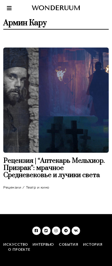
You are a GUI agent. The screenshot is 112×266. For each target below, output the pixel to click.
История (92, 245)
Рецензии (12, 187)
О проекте (19, 250)
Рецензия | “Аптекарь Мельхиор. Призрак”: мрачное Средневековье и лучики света (54, 168)
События (68, 245)
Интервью (43, 245)
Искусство (15, 245)
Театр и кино (37, 187)
